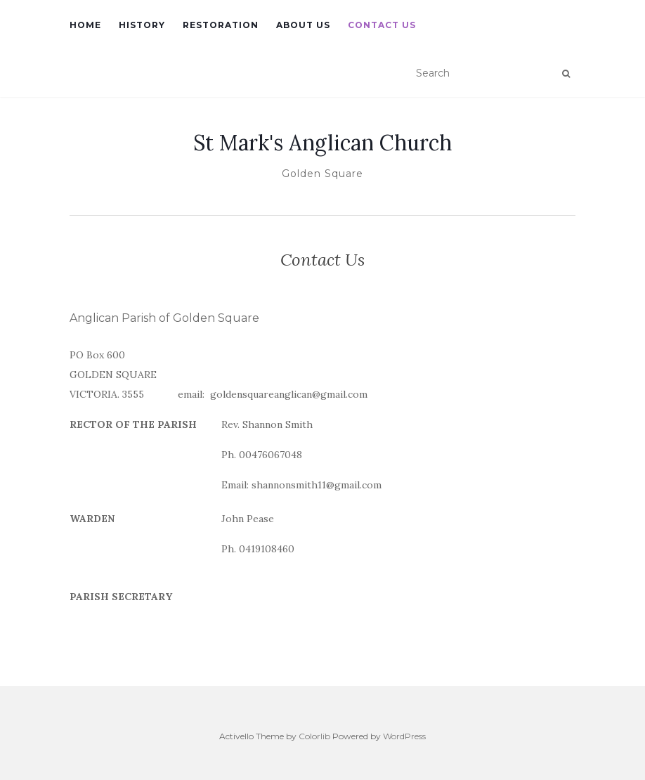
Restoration (221, 25)
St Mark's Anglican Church (322, 142)
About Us (303, 25)
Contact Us (382, 25)
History (142, 25)
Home (85, 25)
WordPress (404, 736)
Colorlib (314, 736)
